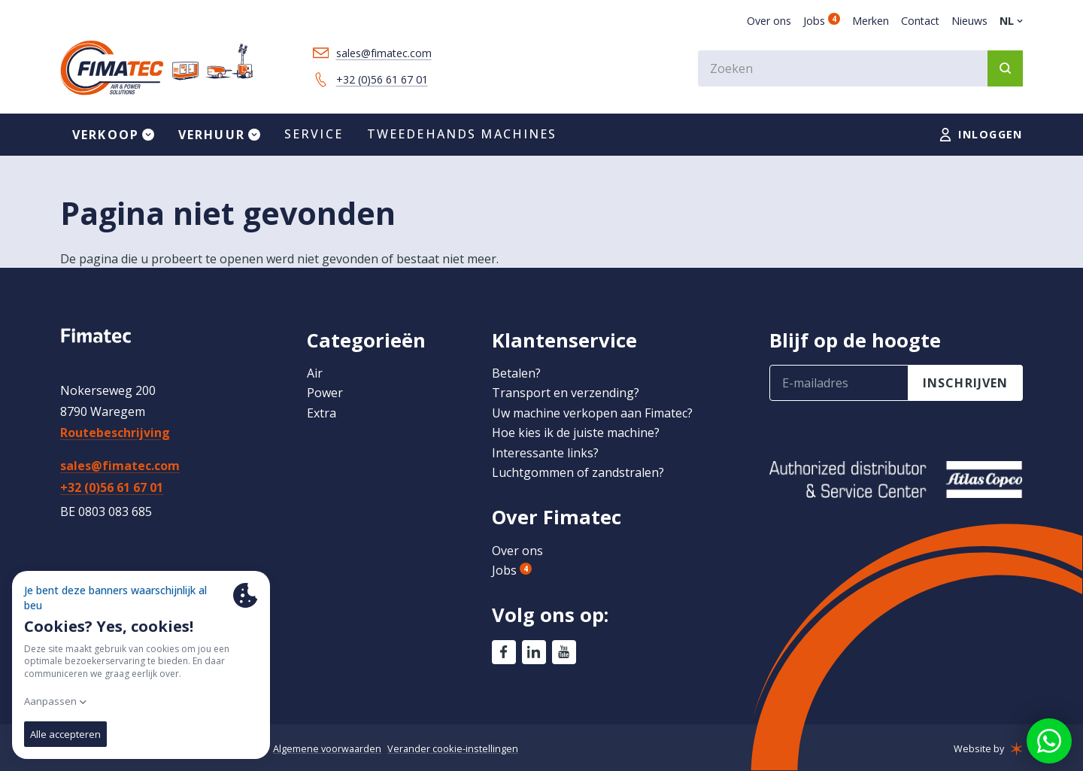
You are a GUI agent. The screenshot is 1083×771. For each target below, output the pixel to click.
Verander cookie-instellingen (452, 748)
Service (313, 134)
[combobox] (860, 68)
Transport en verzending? (565, 392)
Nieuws (969, 21)
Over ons (769, 21)
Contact (920, 21)
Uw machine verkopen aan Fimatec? (592, 413)
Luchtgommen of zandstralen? (578, 472)
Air (315, 373)
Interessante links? (545, 453)
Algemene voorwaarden (327, 748)
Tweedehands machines (462, 134)
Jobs (821, 21)
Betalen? (516, 373)
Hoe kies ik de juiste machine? (576, 432)
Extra (321, 413)
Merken (870, 21)
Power (325, 392)
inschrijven (966, 383)
